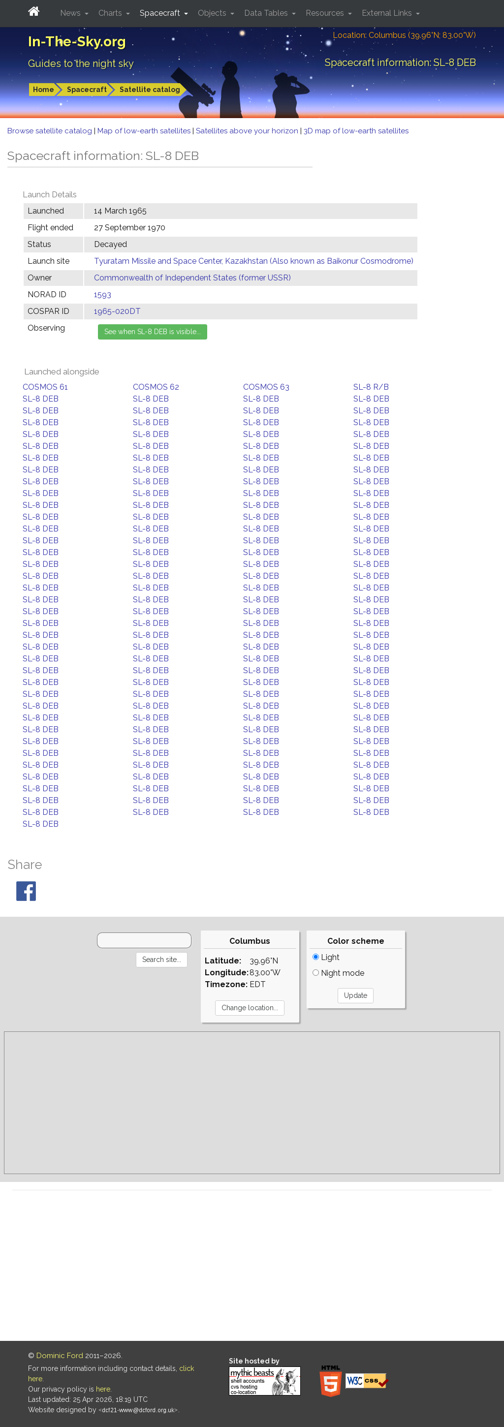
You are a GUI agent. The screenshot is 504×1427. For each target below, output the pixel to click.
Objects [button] (213, 13)
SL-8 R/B (371, 387)
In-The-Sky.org (77, 41)
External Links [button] (388, 13)
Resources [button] (326, 13)
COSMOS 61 (45, 387)
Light (326, 957)
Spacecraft (87, 89)
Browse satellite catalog (50, 130)
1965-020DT (117, 311)
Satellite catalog (150, 89)
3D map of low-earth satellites (356, 130)
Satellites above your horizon (248, 130)
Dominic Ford (59, 1355)
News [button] (71, 13)
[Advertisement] (252, 1103)
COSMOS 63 (266, 387)
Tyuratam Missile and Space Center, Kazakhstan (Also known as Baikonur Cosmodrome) (253, 261)
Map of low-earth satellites (144, 130)
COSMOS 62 (156, 387)
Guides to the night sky (81, 63)
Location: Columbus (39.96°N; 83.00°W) (404, 35)
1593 (102, 294)
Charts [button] (111, 13)
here (103, 1389)
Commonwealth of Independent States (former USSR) (192, 277)
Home (43, 89)
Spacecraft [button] (161, 13)
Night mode (338, 973)
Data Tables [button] (267, 13)
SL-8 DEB (41, 398)
